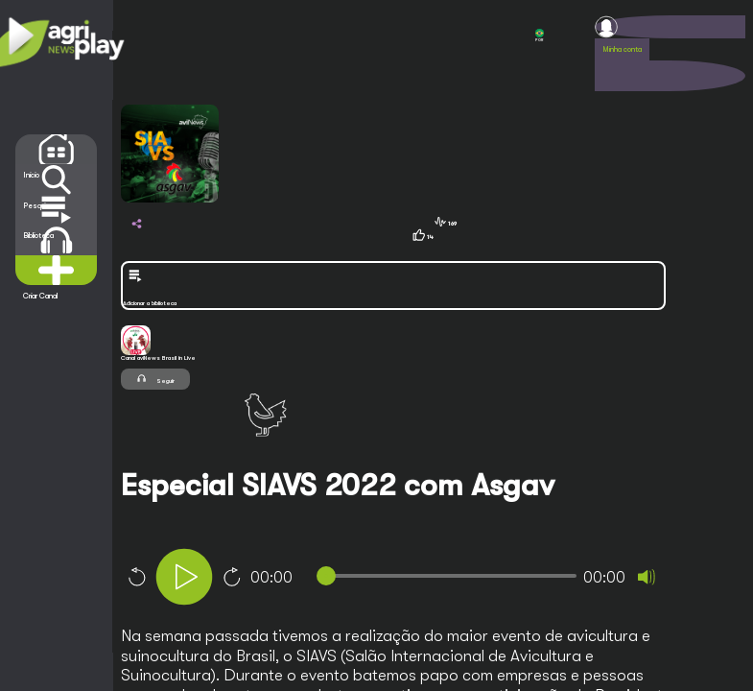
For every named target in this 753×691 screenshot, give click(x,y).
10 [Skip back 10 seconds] (136, 576)
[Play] (184, 577)
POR (539, 35)
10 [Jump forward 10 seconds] (232, 576)
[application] (427, 579)
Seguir (156, 378)
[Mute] (646, 576)
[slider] (450, 576)
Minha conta (622, 49)
